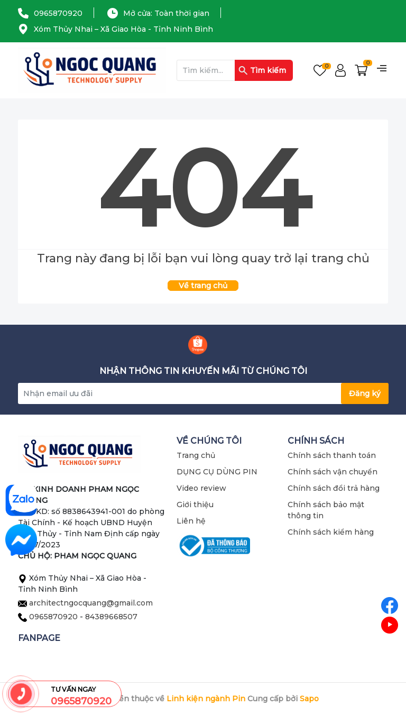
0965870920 (58, 13)
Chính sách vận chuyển (332, 471)
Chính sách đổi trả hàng (334, 488)
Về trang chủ (203, 285)
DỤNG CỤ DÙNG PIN (217, 471)
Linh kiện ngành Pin (206, 698)
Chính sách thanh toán (332, 455)
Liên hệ (191, 521)
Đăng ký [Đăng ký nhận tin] (365, 393)
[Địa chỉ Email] (203, 393)
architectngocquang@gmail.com (91, 603)
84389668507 (111, 616)
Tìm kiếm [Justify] (262, 70)
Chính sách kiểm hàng (331, 532)
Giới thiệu (195, 504)
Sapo (309, 698)
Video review (201, 488)
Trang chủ (196, 455)
